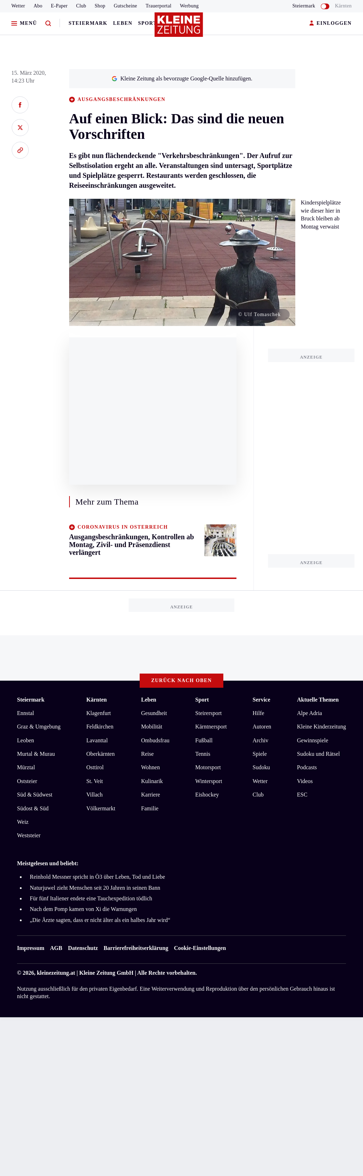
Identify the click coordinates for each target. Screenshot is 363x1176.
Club (81, 6)
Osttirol (95, 767)
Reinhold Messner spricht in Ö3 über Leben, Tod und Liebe (97, 877)
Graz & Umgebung (39, 727)
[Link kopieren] (20, 150)
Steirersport (208, 713)
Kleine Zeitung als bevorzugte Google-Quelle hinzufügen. (182, 78)
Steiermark (87, 23)
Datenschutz (83, 948)
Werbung (189, 6)
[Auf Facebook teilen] (20, 104)
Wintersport (208, 781)
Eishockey (207, 795)
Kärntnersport (211, 727)
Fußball (204, 740)
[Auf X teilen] (20, 127)
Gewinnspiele (312, 740)
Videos (305, 781)
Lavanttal (96, 740)
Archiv (260, 740)
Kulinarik (152, 781)
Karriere (150, 795)
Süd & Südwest (34, 795)
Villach (94, 795)
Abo (38, 6)
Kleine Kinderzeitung (321, 727)
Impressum (30, 948)
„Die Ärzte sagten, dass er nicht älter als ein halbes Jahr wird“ (100, 920)
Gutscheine (125, 6)
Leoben (25, 740)
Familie (149, 808)
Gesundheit (154, 713)
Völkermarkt (100, 808)
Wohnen (150, 767)
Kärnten (343, 6)
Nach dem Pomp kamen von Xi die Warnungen (83, 909)
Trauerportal (159, 6)
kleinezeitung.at (56, 973)
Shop (100, 6)
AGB (56, 948)
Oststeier (27, 781)
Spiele (260, 754)
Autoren (262, 727)
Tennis (202, 754)
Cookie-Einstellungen (200, 948)
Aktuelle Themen (318, 700)
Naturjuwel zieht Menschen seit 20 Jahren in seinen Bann (95, 888)
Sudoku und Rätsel (318, 754)
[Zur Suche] (48, 23)
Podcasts (307, 767)
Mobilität (151, 727)
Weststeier (28, 835)
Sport (147, 23)
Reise (147, 754)
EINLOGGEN (330, 23)
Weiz (22, 822)
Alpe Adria (309, 713)
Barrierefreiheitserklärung (136, 948)
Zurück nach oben (181, 680)
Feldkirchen (99, 727)
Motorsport (208, 767)
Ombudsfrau (155, 740)
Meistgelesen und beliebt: (47, 863)
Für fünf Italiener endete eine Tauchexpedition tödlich (91, 898)
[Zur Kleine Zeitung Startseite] (180, 28)
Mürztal (26, 767)
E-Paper (59, 6)
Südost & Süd (33, 808)
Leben (122, 23)
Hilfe (258, 713)
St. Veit (94, 781)
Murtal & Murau (36, 754)
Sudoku (261, 767)
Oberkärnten (100, 754)
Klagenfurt (98, 713)
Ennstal (25, 713)
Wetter (18, 6)
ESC (302, 795)
